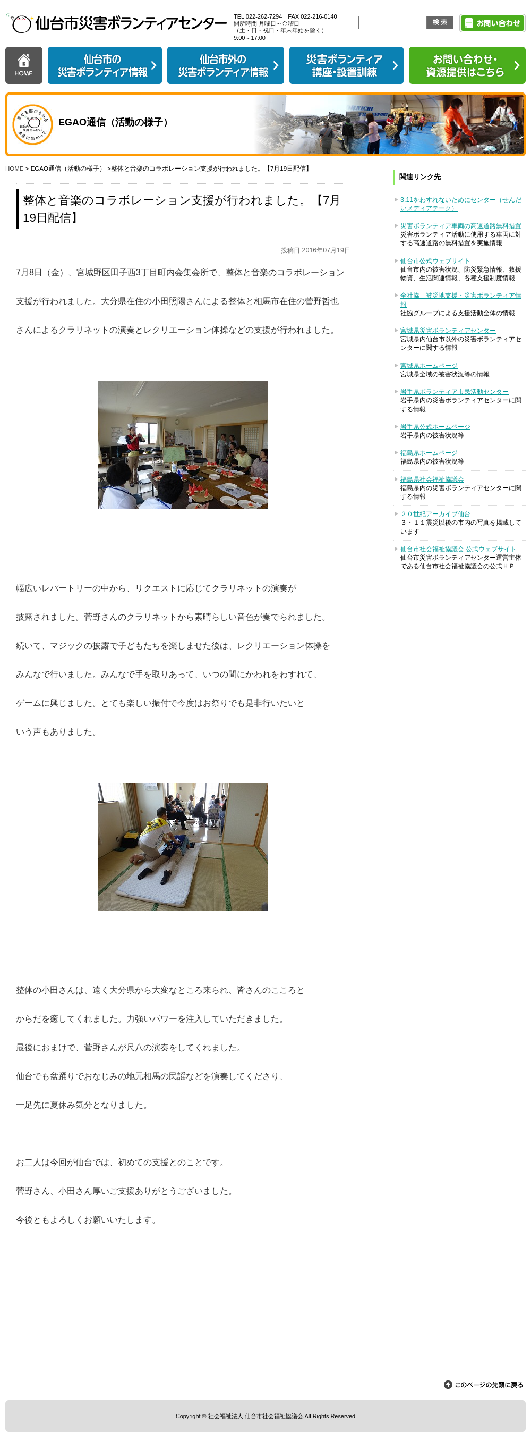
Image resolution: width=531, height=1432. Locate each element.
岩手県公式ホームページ (435, 427)
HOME (14, 168)
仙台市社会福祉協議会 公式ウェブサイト (458, 549)
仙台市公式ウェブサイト (435, 261)
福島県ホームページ (429, 453)
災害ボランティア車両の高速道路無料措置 (460, 226)
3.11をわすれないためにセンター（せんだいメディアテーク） (460, 204)
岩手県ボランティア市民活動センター (454, 391)
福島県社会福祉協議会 (432, 479)
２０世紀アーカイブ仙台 (435, 514)
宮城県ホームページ (429, 365)
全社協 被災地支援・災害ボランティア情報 (460, 300)
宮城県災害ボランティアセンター (448, 330)
